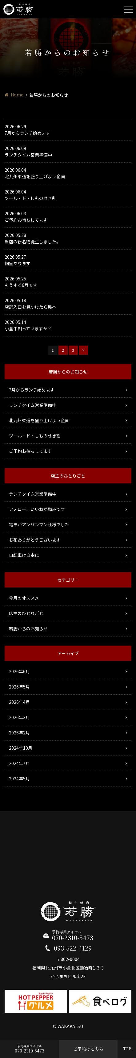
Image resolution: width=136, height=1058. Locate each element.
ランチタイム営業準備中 (32, 405)
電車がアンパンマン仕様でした (39, 524)
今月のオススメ (24, 598)
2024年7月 (19, 763)
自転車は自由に (24, 555)
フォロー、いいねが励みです (37, 509)
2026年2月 (19, 733)
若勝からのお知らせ (28, 628)
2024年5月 (19, 778)
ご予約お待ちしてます (30, 451)
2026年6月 (19, 671)
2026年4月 (19, 702)
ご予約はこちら (88, 1049)
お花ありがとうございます (35, 540)
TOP (127, 1048)
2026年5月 (19, 687)
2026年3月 (19, 717)
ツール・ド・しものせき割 (35, 436)
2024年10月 (20, 748)
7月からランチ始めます (31, 390)
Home (17, 95)
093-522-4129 (73, 948)
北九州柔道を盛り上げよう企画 (39, 420)
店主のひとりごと (26, 613)
